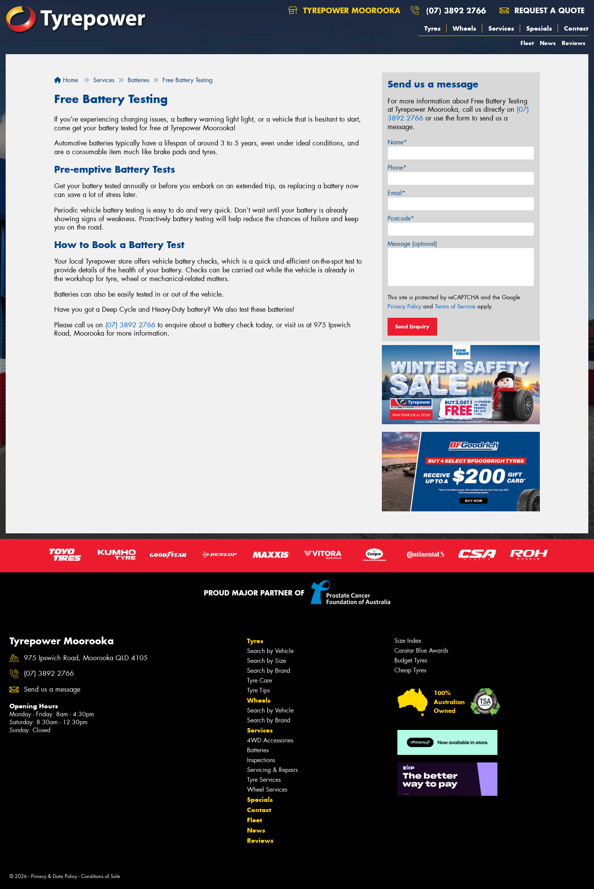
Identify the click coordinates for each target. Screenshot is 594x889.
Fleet (527, 43)
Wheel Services (267, 790)
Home (66, 80)
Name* (397, 142)
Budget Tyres (410, 660)
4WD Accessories (270, 740)
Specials (539, 28)
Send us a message (52, 689)
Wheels (464, 28)
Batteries (258, 750)
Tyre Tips (258, 690)
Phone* (397, 168)
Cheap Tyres (410, 670)
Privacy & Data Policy (54, 876)
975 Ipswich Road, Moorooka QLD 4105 (86, 658)
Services (501, 28)
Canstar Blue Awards (421, 651)
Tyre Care (259, 680)
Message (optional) (412, 244)
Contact (576, 28)
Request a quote (542, 10)
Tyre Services (264, 780)
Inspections (261, 760)
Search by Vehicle (270, 651)
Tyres (432, 28)
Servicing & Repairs (272, 770)
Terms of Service (455, 306)
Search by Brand (268, 671)
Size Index (407, 641)
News (548, 43)
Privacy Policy (404, 306)
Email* (396, 193)
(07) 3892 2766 (456, 10)
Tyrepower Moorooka (344, 10)
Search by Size (266, 661)
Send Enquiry (412, 326)
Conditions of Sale (100, 876)
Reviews (573, 43)
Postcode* (401, 218)
